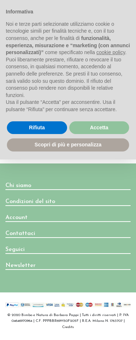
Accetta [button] (99, 127)
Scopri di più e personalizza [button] (67, 144)
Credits (68, 327)
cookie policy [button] (110, 52)
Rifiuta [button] (37, 127)
